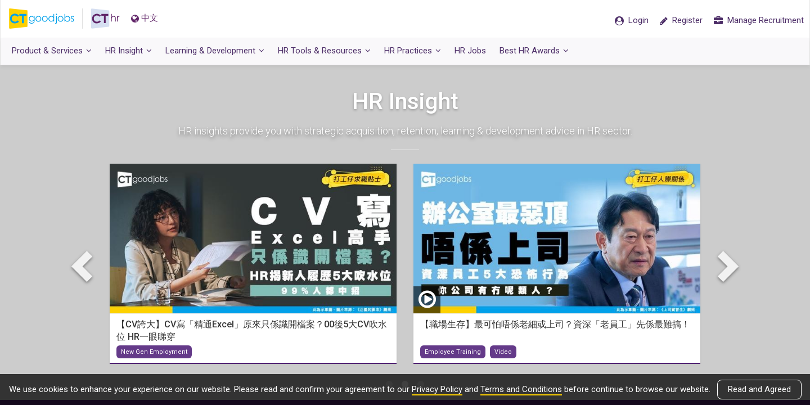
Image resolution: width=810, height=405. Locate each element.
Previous (84, 266)
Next (725, 266)
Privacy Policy (437, 389)
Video (503, 352)
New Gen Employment (154, 352)
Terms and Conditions (521, 389)
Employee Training (453, 352)
